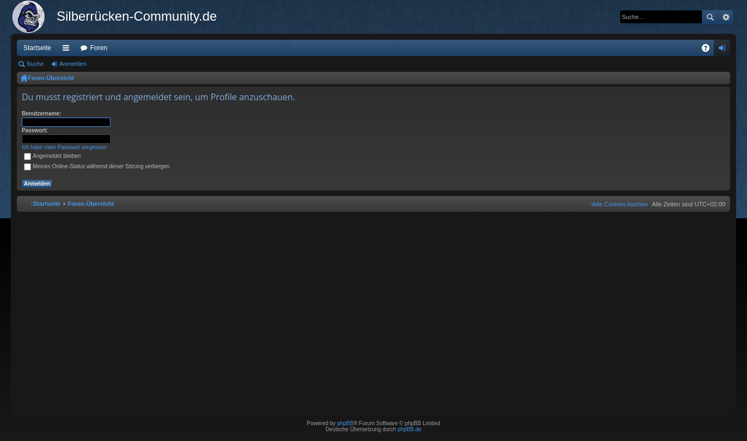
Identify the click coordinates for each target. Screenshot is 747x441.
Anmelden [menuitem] (724, 50)
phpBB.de (409, 429)
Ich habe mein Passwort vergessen (64, 147)
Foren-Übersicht (51, 78)
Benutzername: (41, 114)
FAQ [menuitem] (709, 50)
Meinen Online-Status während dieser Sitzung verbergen (96, 166)
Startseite (37, 48)
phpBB (345, 423)
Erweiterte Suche (725, 16)
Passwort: (35, 130)
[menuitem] (619, 204)
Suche (710, 16)
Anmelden (73, 63)
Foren (98, 48)
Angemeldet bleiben (52, 156)
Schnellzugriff (68, 50)
